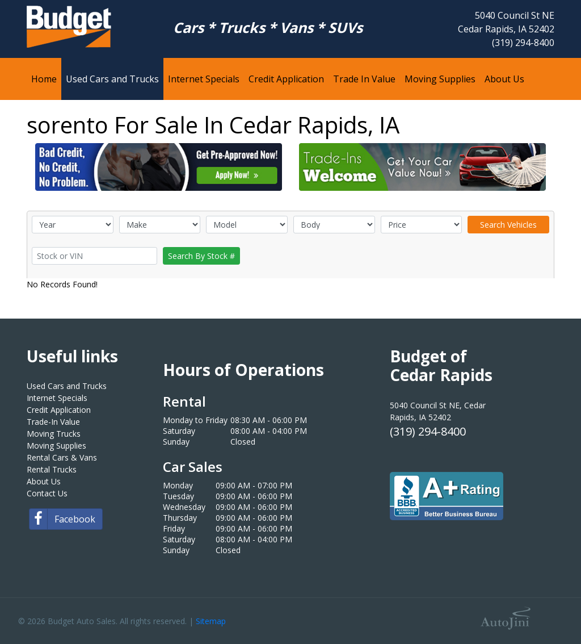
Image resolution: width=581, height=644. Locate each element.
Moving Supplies (56, 445)
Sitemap (211, 621)
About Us (44, 481)
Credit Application (59, 409)
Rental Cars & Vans (62, 457)
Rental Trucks (52, 469)
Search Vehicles (508, 224)
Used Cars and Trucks (67, 385)
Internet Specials (57, 397)
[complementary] (547, 610)
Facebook (62, 519)
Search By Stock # (201, 255)
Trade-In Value (53, 421)
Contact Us (47, 493)
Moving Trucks (54, 433)
